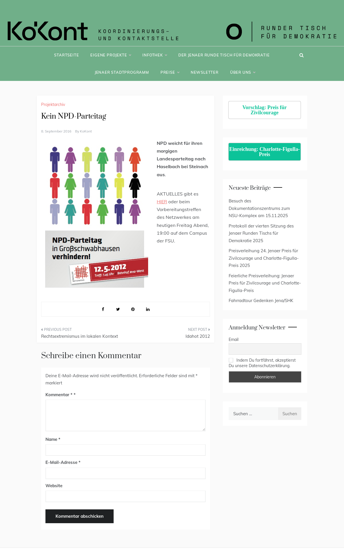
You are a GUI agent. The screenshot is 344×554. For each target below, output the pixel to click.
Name (52, 439)
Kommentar (58, 394)
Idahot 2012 (198, 336)
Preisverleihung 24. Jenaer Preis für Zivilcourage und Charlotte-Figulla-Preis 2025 (264, 258)
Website (53, 485)
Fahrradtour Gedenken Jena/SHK (261, 300)
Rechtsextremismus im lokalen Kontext (79, 336)
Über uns (242, 72)
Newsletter (205, 72)
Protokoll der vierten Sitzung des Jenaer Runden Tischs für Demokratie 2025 (261, 233)
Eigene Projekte (110, 55)
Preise (169, 72)
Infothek (154, 55)
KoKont (86, 131)
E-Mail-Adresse (63, 462)
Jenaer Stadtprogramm (122, 72)
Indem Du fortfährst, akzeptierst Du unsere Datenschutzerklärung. (262, 363)
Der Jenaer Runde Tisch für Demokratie (224, 55)
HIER (162, 201)
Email (233, 339)
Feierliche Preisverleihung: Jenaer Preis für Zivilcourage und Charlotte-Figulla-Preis (265, 283)
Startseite (66, 55)
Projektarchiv (53, 104)
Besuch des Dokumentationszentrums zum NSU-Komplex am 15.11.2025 (259, 208)
